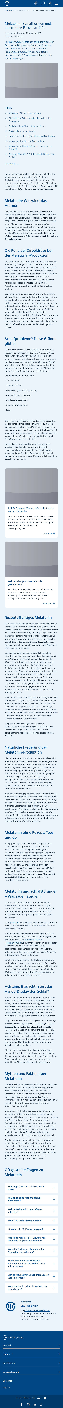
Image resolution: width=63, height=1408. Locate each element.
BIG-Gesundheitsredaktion (37, 1310)
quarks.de (14, 922)
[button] (43, 3)
